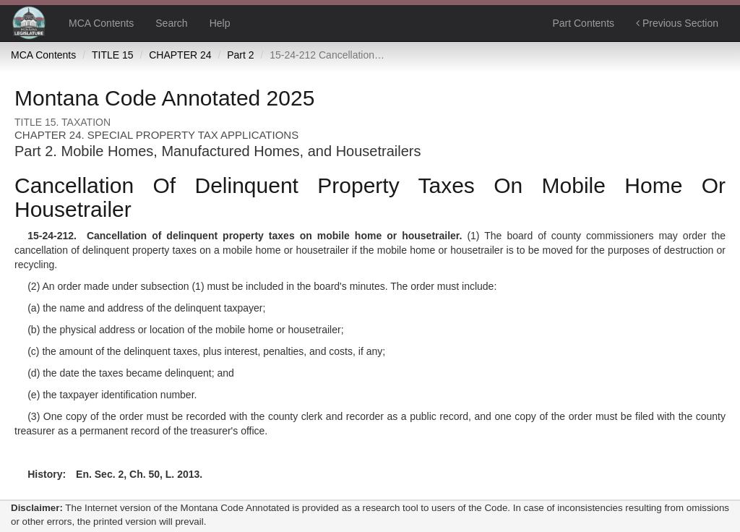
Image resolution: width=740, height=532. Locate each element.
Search (171, 23)
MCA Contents (101, 23)
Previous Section (677, 23)
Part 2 (240, 55)
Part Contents (583, 23)
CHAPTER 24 (180, 55)
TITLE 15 (113, 55)
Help (220, 23)
